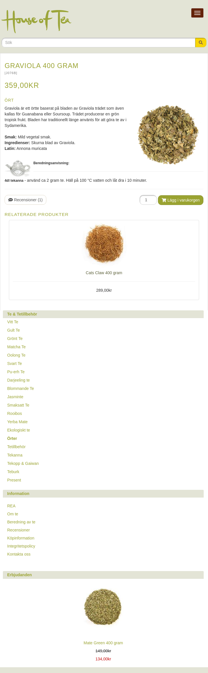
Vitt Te (12, 322)
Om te (12, 514)
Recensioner (18, 530)
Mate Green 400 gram (103, 643)
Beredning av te (21, 522)
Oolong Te (16, 355)
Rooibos (14, 413)
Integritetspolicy (21, 546)
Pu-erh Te (15, 372)
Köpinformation (20, 538)
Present (14, 480)
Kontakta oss (18, 554)
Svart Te (14, 363)
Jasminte (15, 396)
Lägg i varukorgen (181, 200)
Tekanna (14, 455)
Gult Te (13, 330)
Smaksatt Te (18, 405)
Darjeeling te (18, 380)
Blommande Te (20, 388)
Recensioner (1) (25, 200)
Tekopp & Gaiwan (23, 463)
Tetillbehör (16, 446)
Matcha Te (16, 347)
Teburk (13, 471)
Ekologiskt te (18, 430)
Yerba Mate (17, 421)
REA (11, 506)
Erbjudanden (19, 575)
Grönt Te (14, 338)
